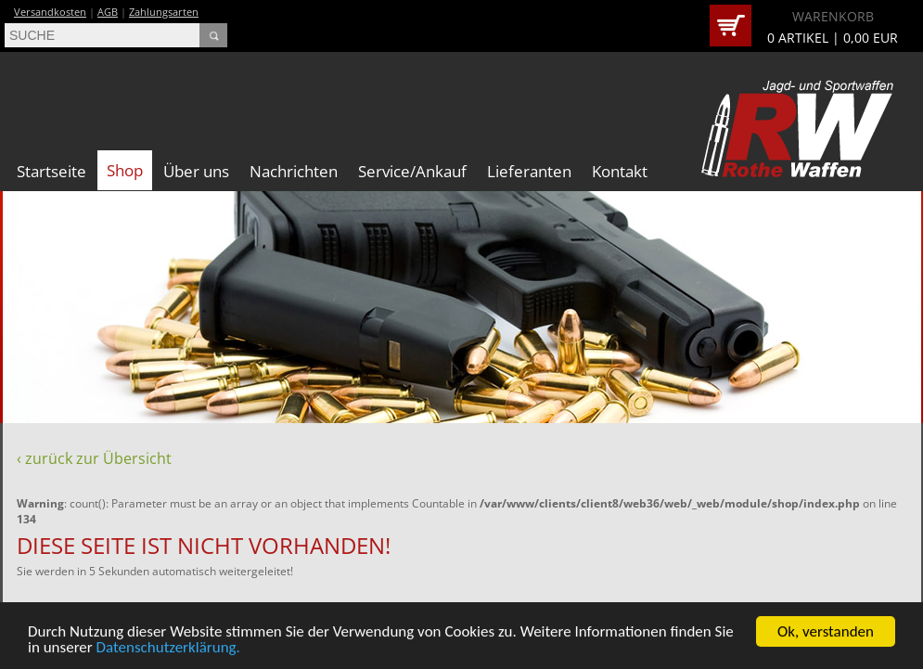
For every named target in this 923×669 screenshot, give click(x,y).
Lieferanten (529, 171)
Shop (125, 170)
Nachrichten (294, 171)
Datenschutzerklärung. (168, 648)
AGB (107, 12)
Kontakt (619, 171)
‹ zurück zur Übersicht (94, 458)
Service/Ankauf (412, 171)
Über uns (196, 171)
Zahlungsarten (164, 12)
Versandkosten (50, 12)
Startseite (51, 171)
